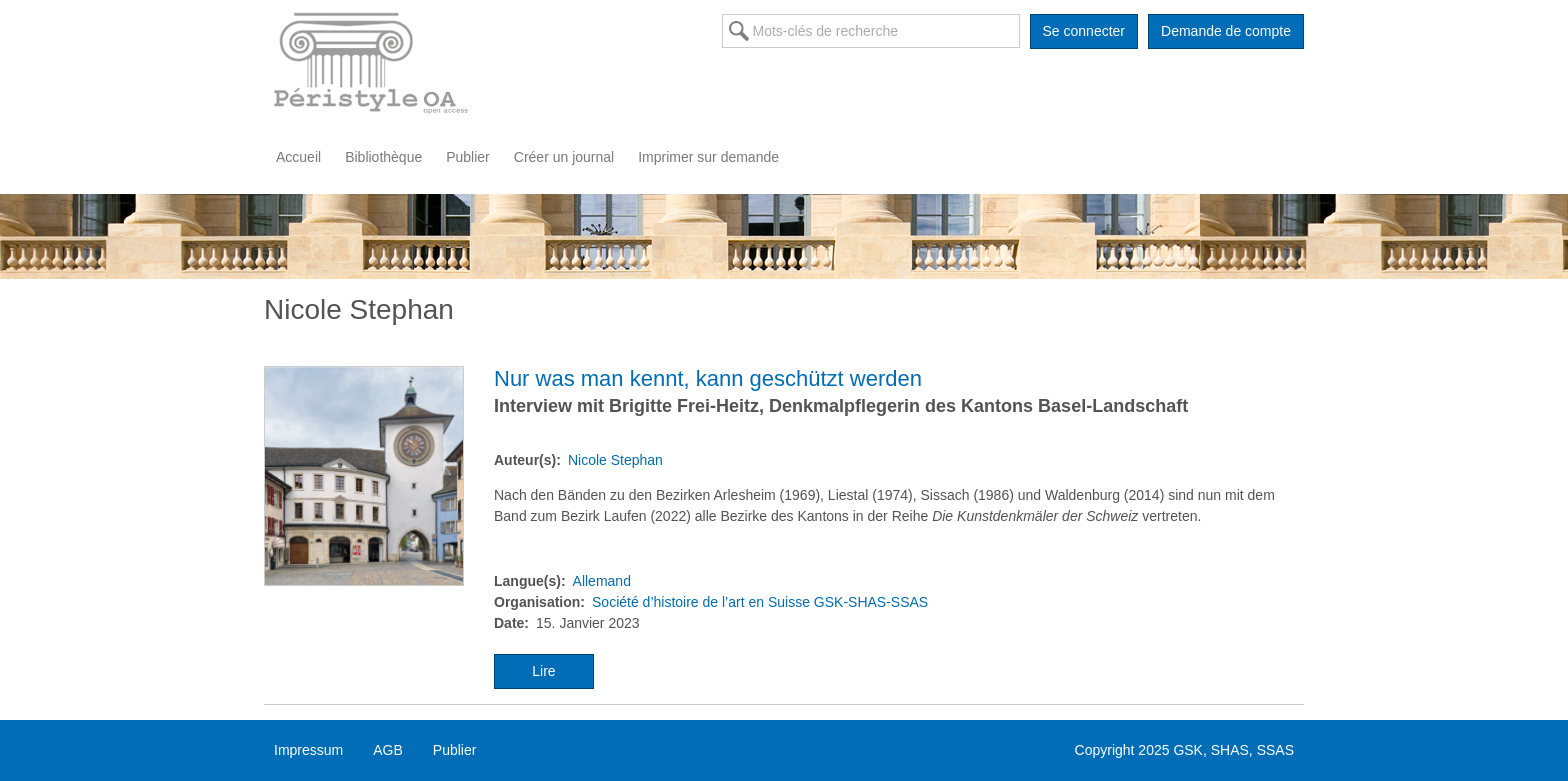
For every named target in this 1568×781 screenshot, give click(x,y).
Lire (543, 671)
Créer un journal (564, 157)
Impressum (308, 750)
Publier (468, 157)
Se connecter (1084, 31)
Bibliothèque (383, 157)
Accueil (298, 157)
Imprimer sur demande (708, 157)
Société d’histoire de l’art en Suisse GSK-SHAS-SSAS (760, 602)
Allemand (602, 581)
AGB (388, 750)
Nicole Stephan (615, 460)
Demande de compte (1226, 31)
